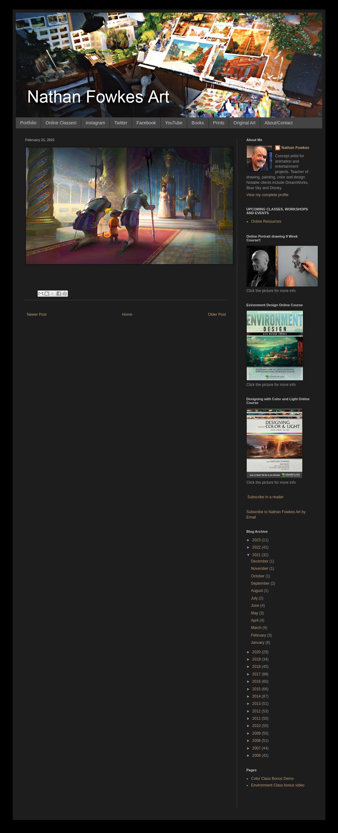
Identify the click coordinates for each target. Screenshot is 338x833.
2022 (257, 547)
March (257, 627)
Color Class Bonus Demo (272, 778)
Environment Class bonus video (278, 785)
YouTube (174, 122)
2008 (257, 740)
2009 (257, 733)
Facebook (146, 122)
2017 (257, 674)
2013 (257, 703)
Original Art (244, 122)
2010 (257, 726)
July (255, 598)
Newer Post (36, 314)
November (260, 568)
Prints (219, 122)
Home (127, 314)
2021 (257, 555)
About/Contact (279, 122)
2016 (257, 681)
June (255, 605)
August (257, 590)
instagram (95, 122)
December (260, 561)
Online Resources (266, 221)
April (255, 620)
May (255, 613)
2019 (257, 659)
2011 (257, 718)
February (259, 635)
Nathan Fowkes (295, 148)
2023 (257, 540)
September (260, 583)
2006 (257, 755)
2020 (257, 652)
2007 (257, 748)
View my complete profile (267, 195)
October (258, 576)
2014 (257, 696)
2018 (257, 666)
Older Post (217, 314)
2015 (257, 689)
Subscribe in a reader (265, 497)
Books (198, 122)
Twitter (120, 122)
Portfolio (28, 122)
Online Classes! (60, 122)
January (258, 642)
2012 (257, 711)
